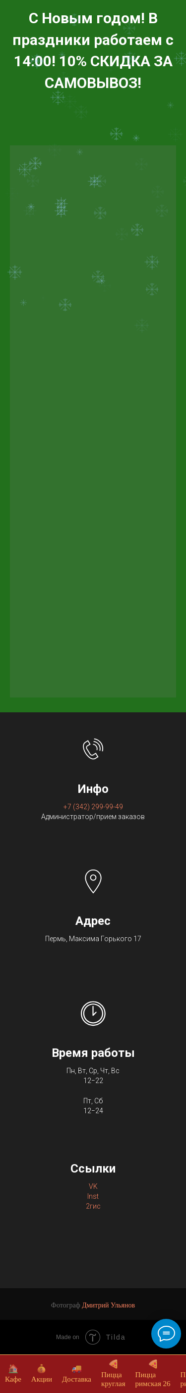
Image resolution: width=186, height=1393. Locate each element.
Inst (93, 1196)
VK (93, 1186)
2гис (93, 1206)
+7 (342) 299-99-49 (93, 807)
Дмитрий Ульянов (108, 1305)
